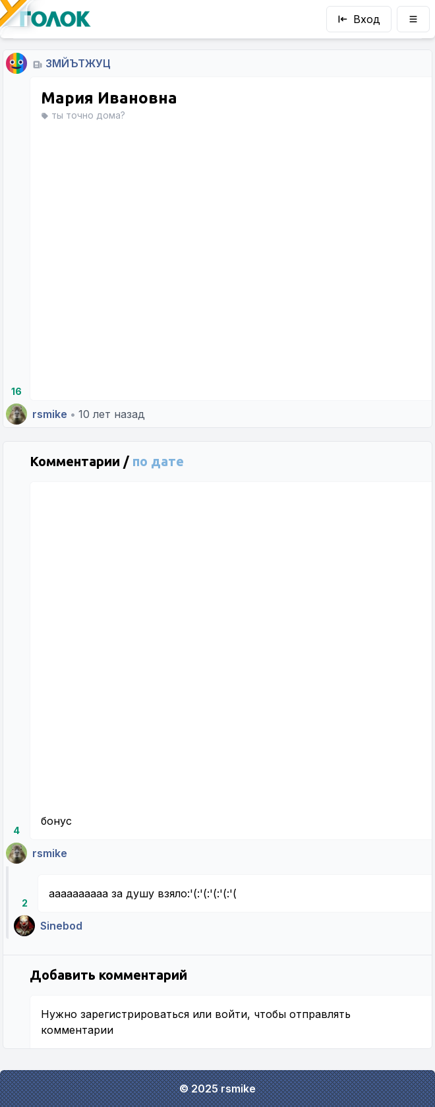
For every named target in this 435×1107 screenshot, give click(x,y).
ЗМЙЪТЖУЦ (78, 63)
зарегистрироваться (134, 1014)
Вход (358, 19)
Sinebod (61, 925)
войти (231, 1014)
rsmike (49, 414)
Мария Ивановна (109, 98)
